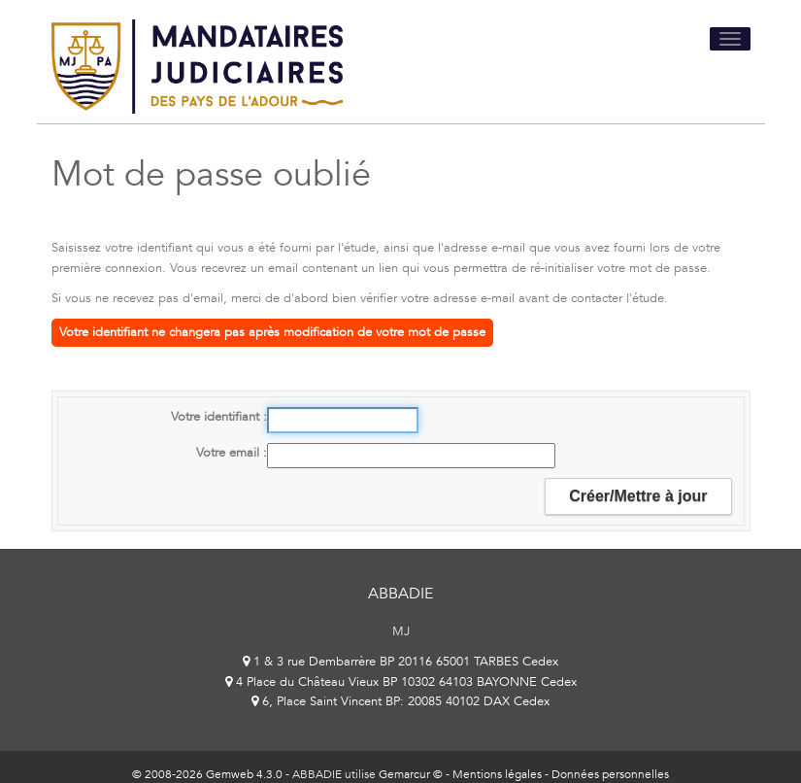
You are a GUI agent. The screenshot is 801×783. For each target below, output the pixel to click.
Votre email (229, 452)
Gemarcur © (411, 774)
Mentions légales (497, 774)
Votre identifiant (217, 417)
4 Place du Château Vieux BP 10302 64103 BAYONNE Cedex (401, 682)
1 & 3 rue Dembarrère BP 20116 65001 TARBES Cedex (400, 661)
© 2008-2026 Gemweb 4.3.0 (207, 774)
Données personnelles (610, 774)
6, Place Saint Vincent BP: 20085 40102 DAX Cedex (400, 701)
